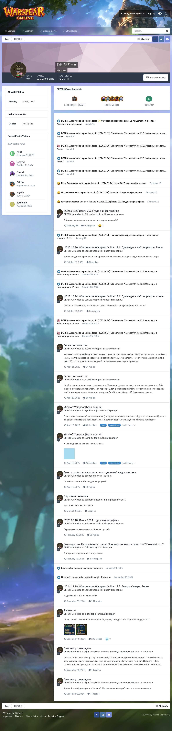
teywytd (20, 165)
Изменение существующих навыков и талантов (130, 662)
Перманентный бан (79, 503)
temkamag (69, 203)
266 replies (96, 319)
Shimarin (92, 216)
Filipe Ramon (70, 185)
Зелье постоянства (79, 353)
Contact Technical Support (52, 726)
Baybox (92, 483)
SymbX (91, 418)
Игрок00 (68, 194)
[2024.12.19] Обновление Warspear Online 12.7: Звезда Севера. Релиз (109, 597)
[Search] (138, 33)
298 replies (98, 649)
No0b (19, 154)
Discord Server (49, 33)
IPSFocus (19, 723)
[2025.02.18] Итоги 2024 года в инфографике (94, 527)
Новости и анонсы (117, 216)
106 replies (91, 227)
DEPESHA (68, 122)
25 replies (93, 494)
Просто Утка (70, 588)
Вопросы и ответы (119, 507)
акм (90, 624)
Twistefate (22, 205)
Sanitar (91, 507)
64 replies (93, 375)
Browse (11, 33)
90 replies (97, 542)
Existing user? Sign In (133, 14)
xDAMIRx (92, 356)
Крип (91, 662)
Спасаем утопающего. (81, 658)
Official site (71, 33)
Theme (19, 726)
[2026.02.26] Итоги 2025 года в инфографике (126, 185)
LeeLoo (92, 255)
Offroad (20, 185)
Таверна (110, 483)
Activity (29, 33)
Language (7, 726)
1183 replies (98, 569)
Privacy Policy (32, 726)
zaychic (20, 195)
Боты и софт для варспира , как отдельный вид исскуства (103, 480)
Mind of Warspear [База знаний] (86, 414)
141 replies (98, 612)
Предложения (115, 356)
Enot (66, 578)
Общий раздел (113, 418)
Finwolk (20, 175)
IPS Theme (7, 723)
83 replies (96, 267)
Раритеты (100, 578)
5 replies (93, 518)
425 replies (93, 433)
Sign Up (151, 14)
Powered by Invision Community (155, 725)
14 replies (98, 680)
